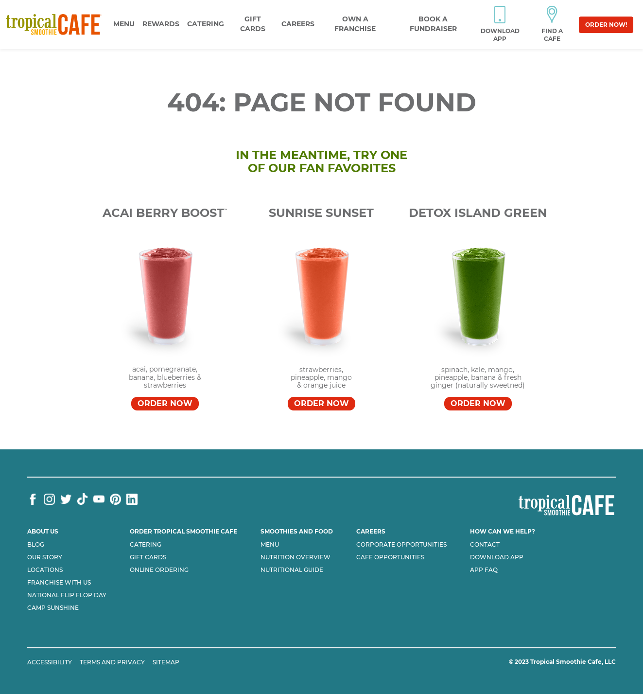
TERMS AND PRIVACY (112, 662)
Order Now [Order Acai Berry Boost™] (165, 403)
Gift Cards (148, 557)
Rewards (160, 23)
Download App (496, 557)
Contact (485, 544)
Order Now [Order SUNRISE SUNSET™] (321, 403)
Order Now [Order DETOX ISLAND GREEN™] (478, 403)
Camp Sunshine (53, 608)
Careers (297, 23)
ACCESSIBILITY (49, 662)
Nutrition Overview (295, 557)
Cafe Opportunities (390, 557)
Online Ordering (159, 570)
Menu (124, 23)
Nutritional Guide (292, 570)
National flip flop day (66, 595)
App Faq (484, 570)
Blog (35, 544)
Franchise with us (59, 582)
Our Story (44, 557)
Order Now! (606, 24)
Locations (45, 570)
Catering (205, 23)
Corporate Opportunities (401, 544)
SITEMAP (166, 662)
